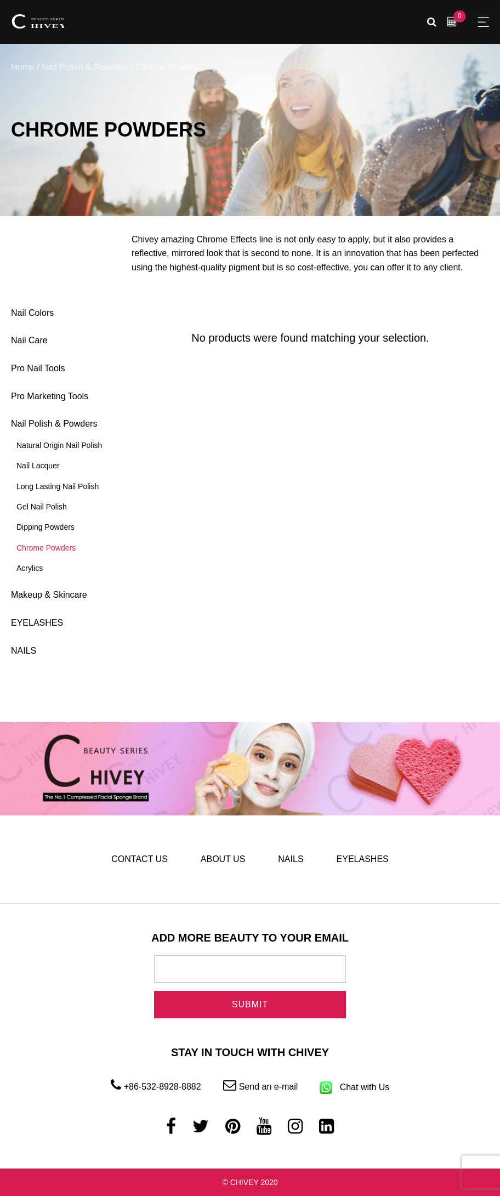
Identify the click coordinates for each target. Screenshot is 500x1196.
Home (23, 67)
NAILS (23, 650)
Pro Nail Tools (38, 368)
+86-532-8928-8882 (156, 1086)
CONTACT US (139, 859)
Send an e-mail (260, 1086)
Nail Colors (32, 313)
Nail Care (29, 340)
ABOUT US (223, 859)
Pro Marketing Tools (49, 396)
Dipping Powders (45, 527)
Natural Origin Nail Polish (59, 445)
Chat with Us (354, 1087)
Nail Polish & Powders (85, 67)
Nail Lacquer (38, 465)
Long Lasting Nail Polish (57, 486)
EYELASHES (37, 622)
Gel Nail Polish (41, 506)
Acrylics (29, 568)
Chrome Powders (46, 547)
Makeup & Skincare (49, 594)
